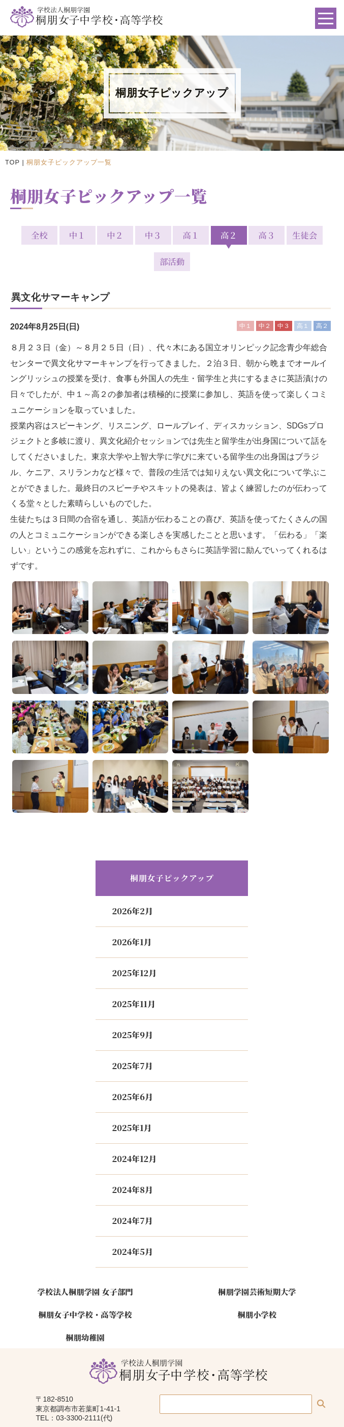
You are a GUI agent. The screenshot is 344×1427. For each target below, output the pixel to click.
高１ (172, 235)
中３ (136, 235)
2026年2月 (132, 884)
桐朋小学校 (256, 1287)
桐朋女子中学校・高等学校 (85, 1287)
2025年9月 (132, 1008)
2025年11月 (133, 977)
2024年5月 (132, 1225)
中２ (99, 235)
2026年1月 (131, 915)
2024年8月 (132, 1163)
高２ (208, 235)
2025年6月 (132, 1070)
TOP (12, 162)
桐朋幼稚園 (85, 1310)
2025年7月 (132, 1039)
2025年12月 (134, 946)
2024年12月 (134, 1132)
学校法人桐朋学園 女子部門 (85, 1265)
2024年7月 (132, 1194)
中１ (63, 235)
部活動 (316, 235)
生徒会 (280, 235)
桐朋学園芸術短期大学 (257, 1265)
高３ (244, 235)
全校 (27, 235)
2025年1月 (131, 1101)
